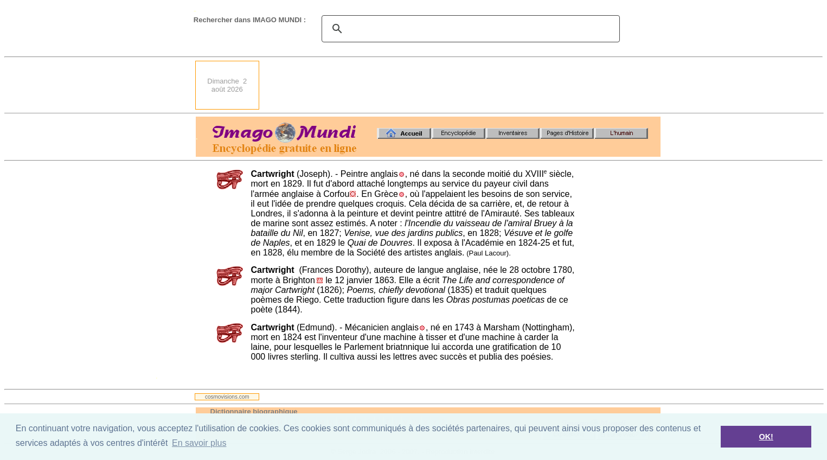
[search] (469, 28)
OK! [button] (766, 436)
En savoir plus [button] (199, 443)
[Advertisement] (463, 85)
